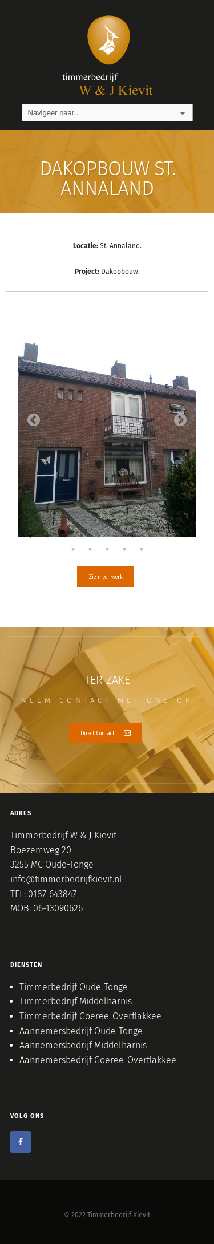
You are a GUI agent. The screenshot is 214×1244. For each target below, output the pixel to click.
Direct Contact (105, 732)
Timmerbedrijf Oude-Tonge (73, 987)
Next (180, 420)
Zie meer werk (105, 576)
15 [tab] (141, 549)
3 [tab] (64, 536)
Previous (33, 420)
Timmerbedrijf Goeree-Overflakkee (90, 1016)
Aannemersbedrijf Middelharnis (83, 1045)
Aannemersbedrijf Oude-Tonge (81, 1031)
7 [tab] (133, 536)
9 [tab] (167, 536)
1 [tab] (30, 536)
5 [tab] (98, 536)
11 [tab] (73, 549)
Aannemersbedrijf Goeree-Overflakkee (97, 1060)
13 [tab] (107, 549)
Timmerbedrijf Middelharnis (75, 1001)
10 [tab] (184, 536)
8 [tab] (150, 536)
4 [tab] (81, 536)
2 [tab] (47, 536)
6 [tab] (116, 536)
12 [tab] (90, 549)
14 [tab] (124, 549)
